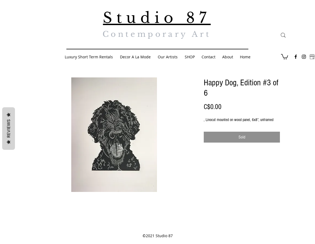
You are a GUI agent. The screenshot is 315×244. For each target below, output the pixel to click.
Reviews (8, 128)
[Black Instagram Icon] (304, 56)
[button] (284, 56)
